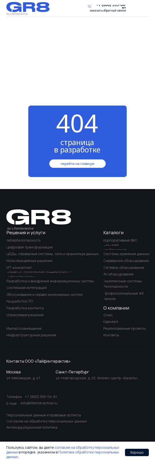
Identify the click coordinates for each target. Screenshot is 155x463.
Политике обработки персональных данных (62, 454)
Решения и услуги (25, 232)
